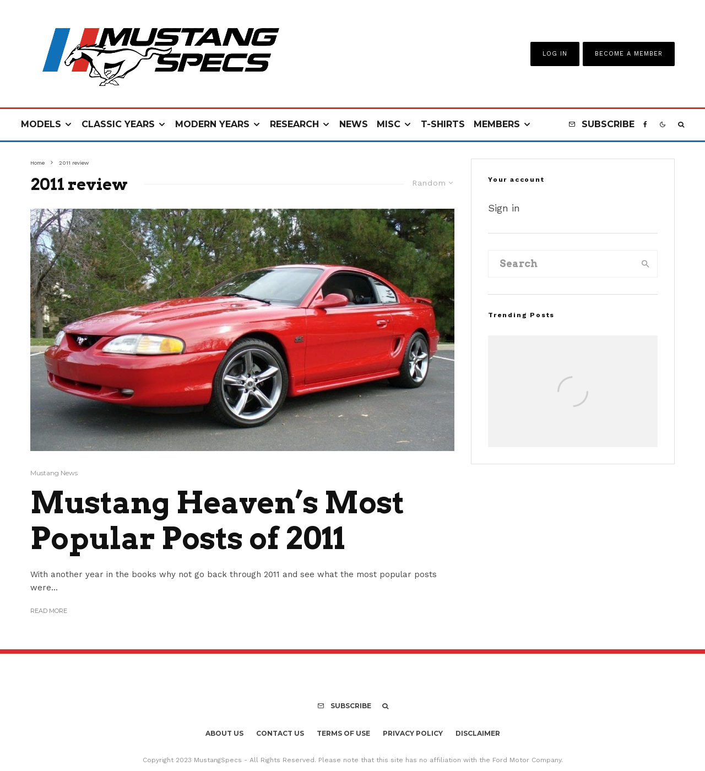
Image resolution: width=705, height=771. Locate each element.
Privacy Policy (413, 733)
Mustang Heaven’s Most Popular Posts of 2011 (217, 520)
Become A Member (629, 53)
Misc (388, 124)
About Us (224, 733)
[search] (645, 264)
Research (294, 124)
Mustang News (54, 473)
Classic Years (118, 124)
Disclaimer (477, 733)
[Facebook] (645, 124)
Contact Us (280, 733)
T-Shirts (443, 124)
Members (497, 124)
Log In (555, 53)
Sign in (504, 208)
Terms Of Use (343, 733)
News (353, 124)
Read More (48, 611)
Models (41, 124)
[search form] (561, 264)
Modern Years (212, 124)
